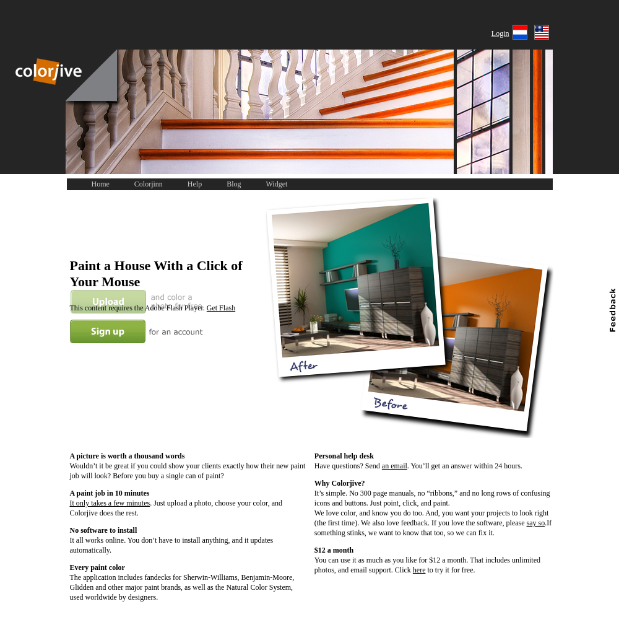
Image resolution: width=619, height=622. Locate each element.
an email (394, 466)
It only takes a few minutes (110, 503)
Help (195, 184)
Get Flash (221, 308)
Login (500, 33)
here (419, 570)
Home (101, 184)
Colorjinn (148, 184)
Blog (234, 184)
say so (536, 523)
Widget (277, 184)
